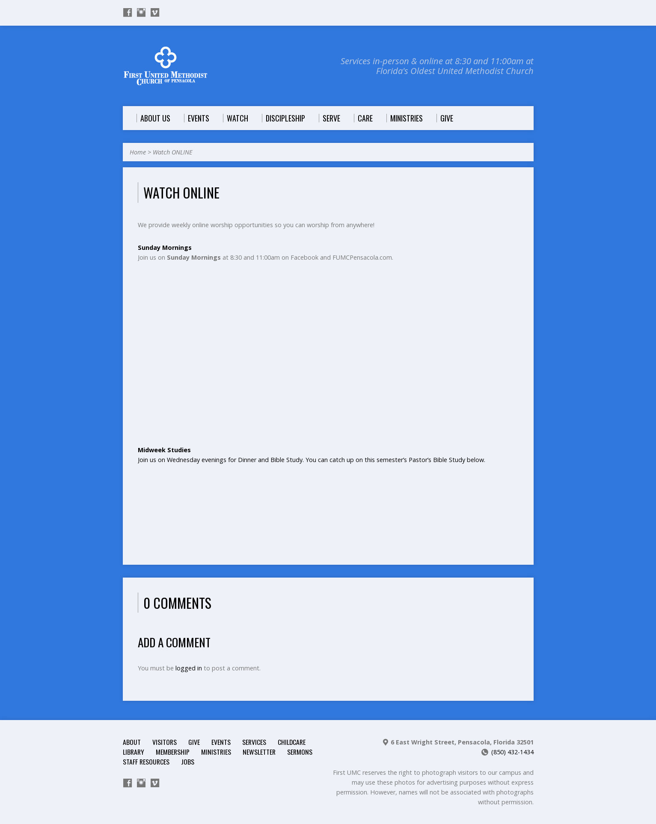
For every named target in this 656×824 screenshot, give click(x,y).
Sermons (299, 752)
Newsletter (259, 752)
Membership (173, 752)
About (132, 742)
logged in (188, 668)
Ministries (216, 752)
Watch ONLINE (172, 152)
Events (221, 742)
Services (254, 742)
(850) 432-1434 (512, 752)
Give (194, 742)
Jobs (187, 761)
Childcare (292, 742)
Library (133, 752)
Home (138, 152)
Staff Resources (146, 761)
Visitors (164, 742)
